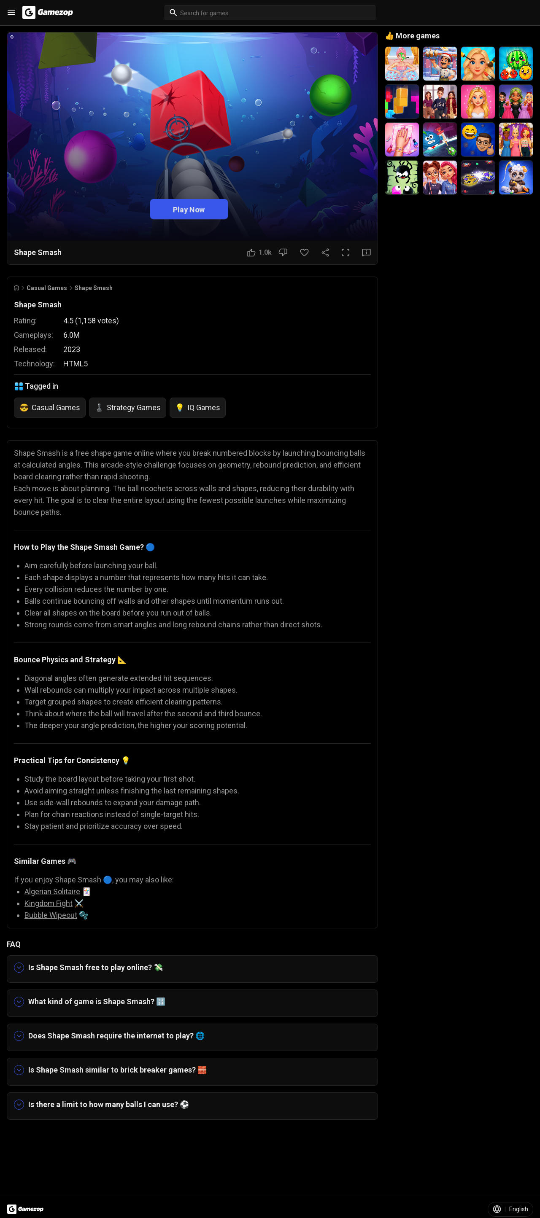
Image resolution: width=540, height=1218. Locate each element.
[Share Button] (325, 252)
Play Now (189, 208)
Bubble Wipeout (50, 915)
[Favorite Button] (304, 252)
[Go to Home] (16, 287)
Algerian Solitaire (52, 891)
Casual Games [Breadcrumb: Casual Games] (47, 288)
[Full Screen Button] (346, 253)
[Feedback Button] (366, 252)
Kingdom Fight (48, 903)
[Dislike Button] (283, 252)
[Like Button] (259, 252)
